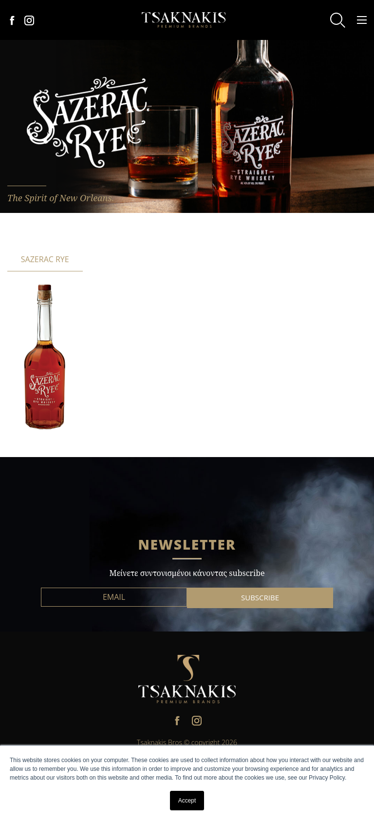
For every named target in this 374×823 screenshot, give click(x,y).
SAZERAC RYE (45, 259)
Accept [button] (187, 800)
